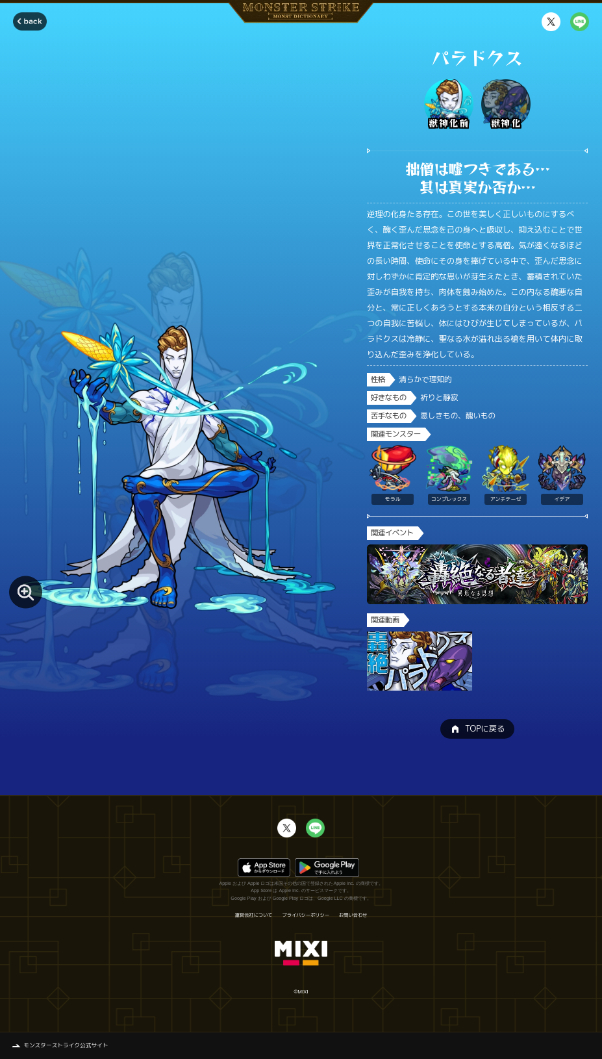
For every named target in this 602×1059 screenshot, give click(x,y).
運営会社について (253, 915)
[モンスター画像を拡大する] (25, 592)
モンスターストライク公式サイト (65, 1045)
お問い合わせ (353, 915)
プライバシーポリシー (305, 915)
